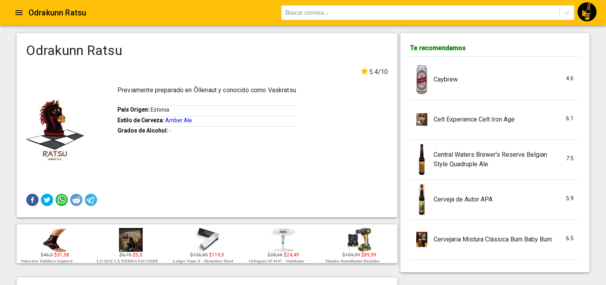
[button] (32, 200)
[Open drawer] (18, 12)
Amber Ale (178, 120)
